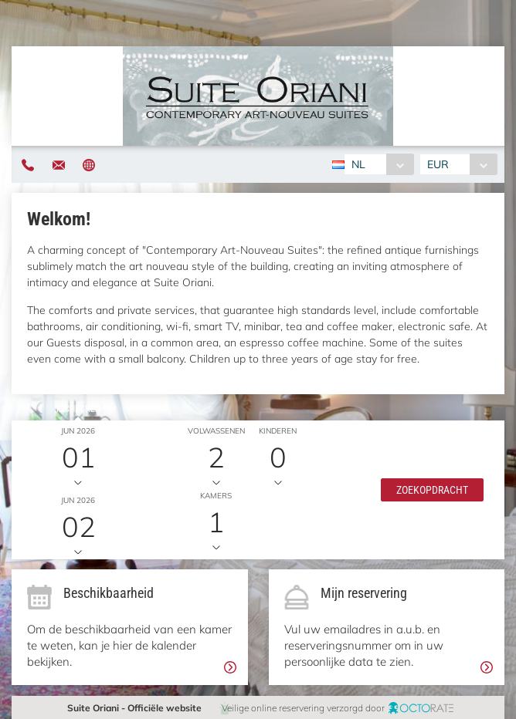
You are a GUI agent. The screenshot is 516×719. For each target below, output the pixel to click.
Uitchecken (78, 478)
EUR (438, 164)
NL (358, 164)
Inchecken (78, 409)
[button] (432, 489)
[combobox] (379, 164)
